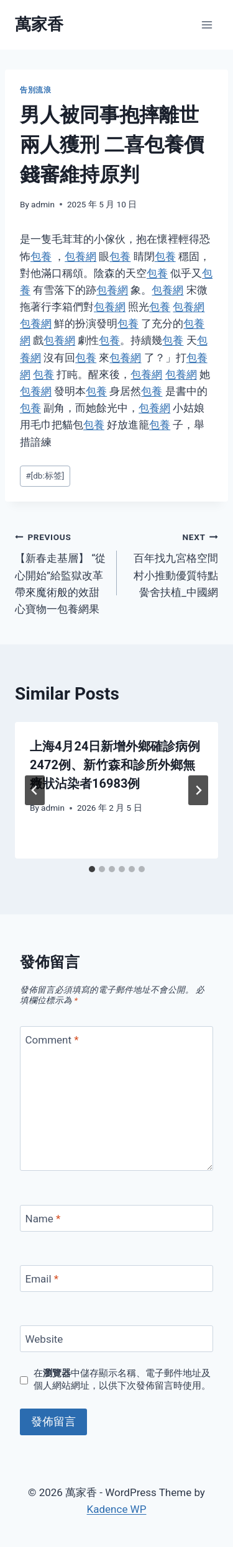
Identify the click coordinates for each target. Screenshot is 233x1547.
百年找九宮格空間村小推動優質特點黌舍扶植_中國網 (173, 563)
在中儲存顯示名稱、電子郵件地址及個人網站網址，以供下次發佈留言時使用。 (122, 1379)
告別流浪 (35, 90)
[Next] (198, 790)
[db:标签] (44, 475)
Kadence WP (117, 1509)
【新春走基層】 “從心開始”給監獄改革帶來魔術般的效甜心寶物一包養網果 (60, 571)
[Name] (116, 1218)
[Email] (116, 1278)
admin (43, 204)
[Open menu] (206, 24)
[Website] (116, 1338)
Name (43, 1218)
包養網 (80, 256)
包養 (41, 256)
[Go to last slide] (35, 790)
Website (44, 1339)
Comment (52, 1040)
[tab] (92, 869)
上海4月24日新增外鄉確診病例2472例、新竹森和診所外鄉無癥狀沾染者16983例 (115, 765)
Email (42, 1279)
